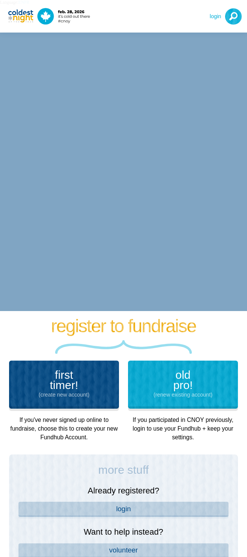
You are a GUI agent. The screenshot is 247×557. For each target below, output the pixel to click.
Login (215, 16)
